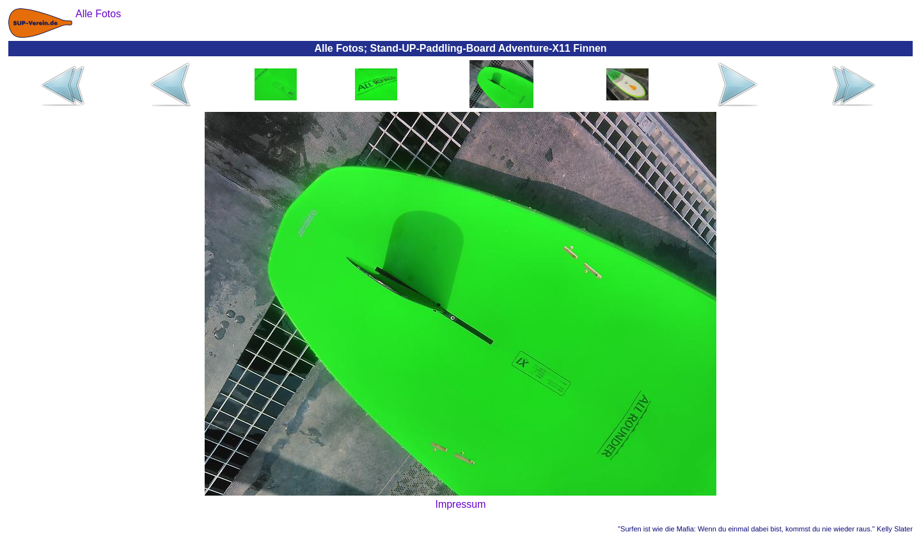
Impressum (460, 504)
